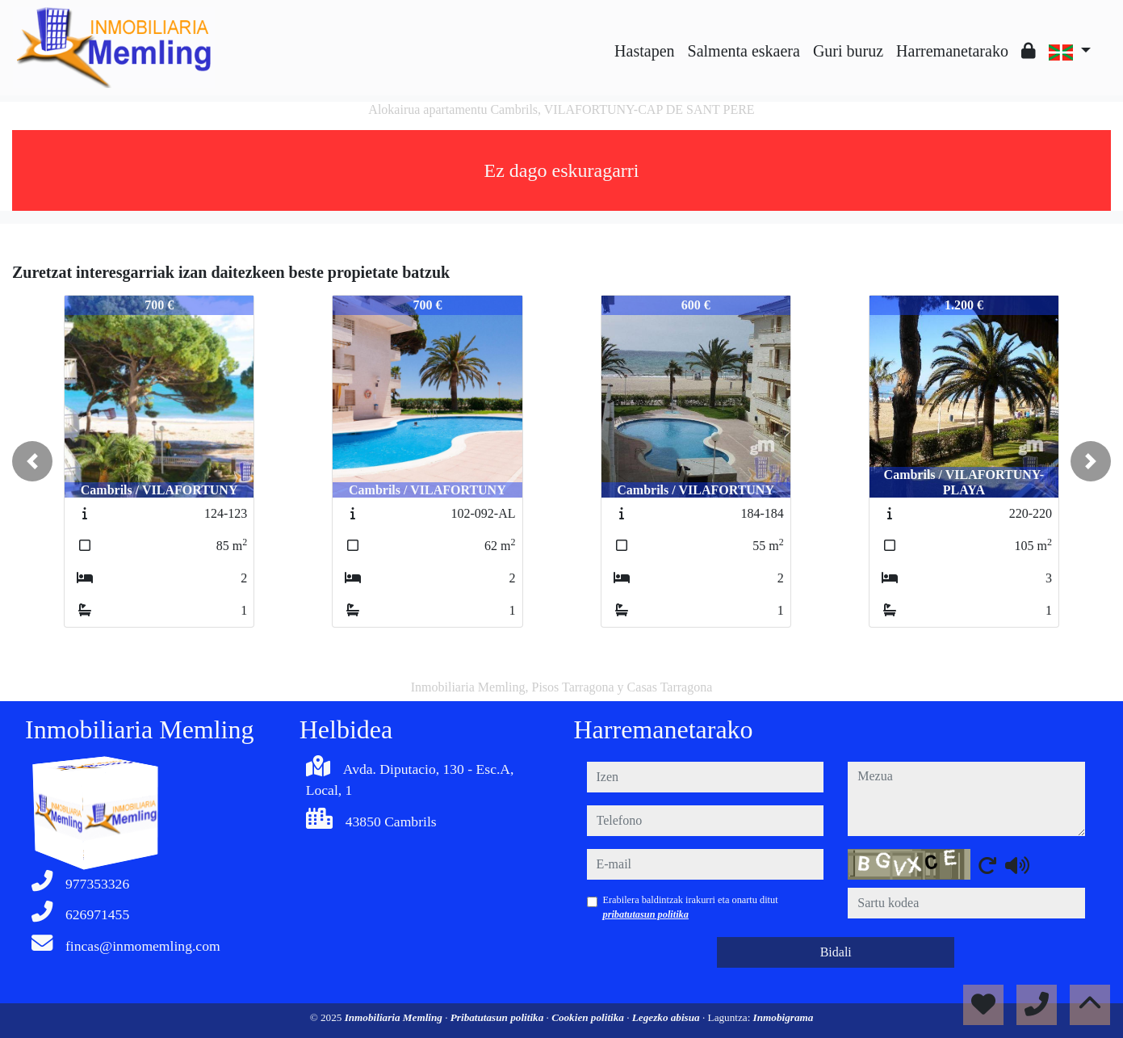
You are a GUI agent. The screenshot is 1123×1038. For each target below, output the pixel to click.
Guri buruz (848, 51)
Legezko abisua (667, 1017)
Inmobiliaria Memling (395, 1017)
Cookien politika (588, 1017)
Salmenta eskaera (744, 51)
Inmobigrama (783, 1017)
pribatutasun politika (646, 914)
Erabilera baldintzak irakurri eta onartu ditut (690, 907)
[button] (32, 461)
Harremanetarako (952, 51)
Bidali (836, 952)
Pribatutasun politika (498, 1017)
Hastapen (644, 51)
